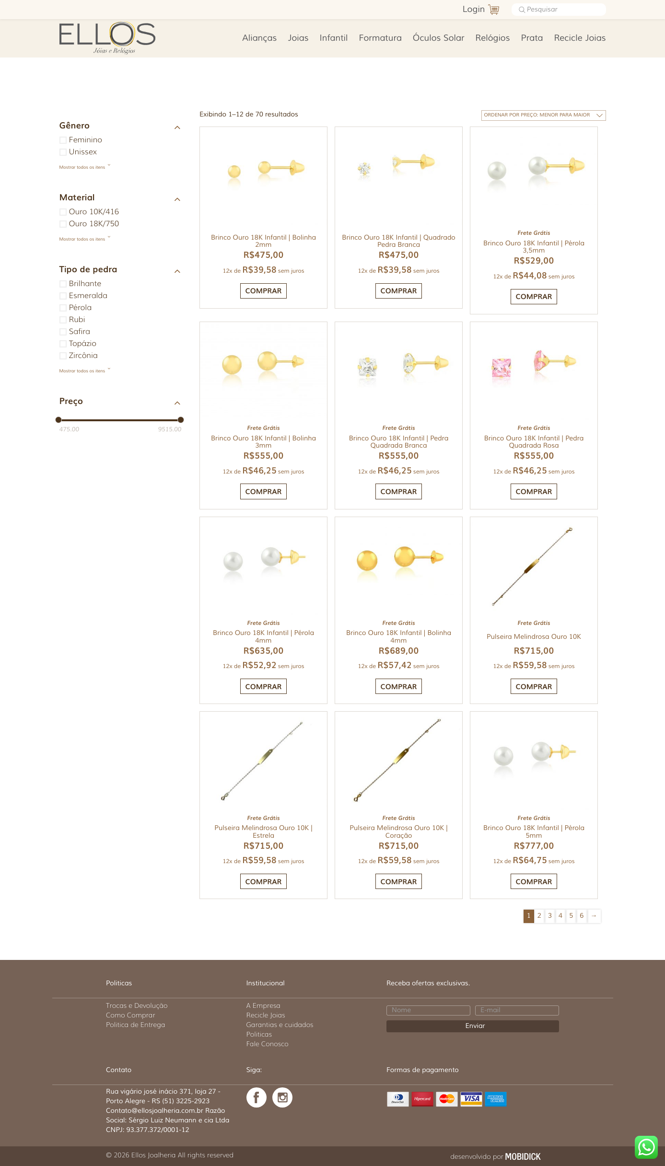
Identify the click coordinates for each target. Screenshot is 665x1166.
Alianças (259, 38)
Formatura (380, 38)
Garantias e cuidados (280, 1024)
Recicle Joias (580, 38)
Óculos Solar (439, 38)
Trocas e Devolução (136, 1005)
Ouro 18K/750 (94, 224)
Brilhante (85, 284)
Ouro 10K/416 (94, 212)
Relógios (492, 38)
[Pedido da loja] (547, 115)
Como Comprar (130, 1015)
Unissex (83, 152)
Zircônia (83, 355)
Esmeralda (88, 295)
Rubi (77, 319)
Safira (79, 331)
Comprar (263, 292)
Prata (532, 38)
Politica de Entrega (135, 1024)
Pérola (80, 307)
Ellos (122, 37)
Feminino (85, 140)
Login (474, 9)
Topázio (82, 343)
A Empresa (263, 1005)
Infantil (334, 38)
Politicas (259, 1034)
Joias (298, 38)
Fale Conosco (267, 1044)
